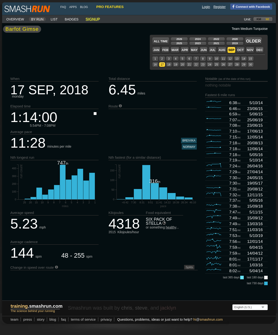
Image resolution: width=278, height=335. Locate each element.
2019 (235, 43)
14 (243, 58)
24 (209, 64)
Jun (204, 50)
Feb (165, 50)
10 (216, 58)
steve (141, 308)
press (27, 319)
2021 (216, 43)
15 (250, 58)
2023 (198, 43)
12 (230, 58)
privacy (106, 319)
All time (161, 41)
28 (236, 64)
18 (168, 64)
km (259, 19)
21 (189, 64)
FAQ (63, 7)
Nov (250, 50)
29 (243, 64)
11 (223, 58)
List (54, 19)
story (41, 319)
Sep (231, 50)
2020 (235, 39)
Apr (184, 50)
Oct (240, 50)
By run (37, 19)
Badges (71, 19)
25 (216, 64)
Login (206, 7)
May (194, 50)
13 (236, 58)
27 (230, 64)
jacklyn (168, 308)
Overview (15, 19)
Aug (222, 50)
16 (155, 64)
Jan (156, 50)
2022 (216, 39)
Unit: (247, 19)
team (14, 319)
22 (195, 64)
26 (223, 64)
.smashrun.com (36, 306)
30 (250, 64)
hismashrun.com (208, 319)
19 (175, 64)
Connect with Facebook (250, 6)
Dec (259, 50)
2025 (179, 43)
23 (202, 64)
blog (84, 7)
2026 (179, 39)
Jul (213, 50)
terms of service (83, 319)
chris (126, 308)
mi (267, 19)
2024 (198, 39)
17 (162, 64)
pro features (110, 7)
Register (219, 7)
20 (182, 64)
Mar (174, 50)
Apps (73, 7)
